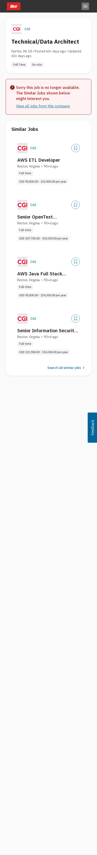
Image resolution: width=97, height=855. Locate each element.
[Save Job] (75, 148)
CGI (27, 29)
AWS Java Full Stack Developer (39, 274)
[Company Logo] (22, 148)
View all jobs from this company (43, 106)
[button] (92, 428)
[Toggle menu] (85, 6)
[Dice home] (13, 6)
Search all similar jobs (66, 368)
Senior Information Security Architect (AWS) (46, 330)
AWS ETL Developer (38, 160)
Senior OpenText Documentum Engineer (41, 217)
